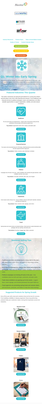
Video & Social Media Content (33, 39)
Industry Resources (8, 39)
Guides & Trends (14, 42)
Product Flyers (19, 39)
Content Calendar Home (27, 42)
